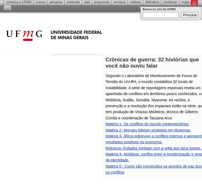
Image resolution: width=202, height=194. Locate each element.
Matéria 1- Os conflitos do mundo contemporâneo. (147, 124)
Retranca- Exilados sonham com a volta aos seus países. (153, 148)
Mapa (186, 2)
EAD (87, 2)
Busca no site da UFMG (159, 9)
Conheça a (19, 2)
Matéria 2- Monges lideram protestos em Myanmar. (148, 130)
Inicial (194, 2)
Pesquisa (56, 2)
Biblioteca (152, 2)
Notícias (135, 2)
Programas (101, 2)
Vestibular (170, 2)
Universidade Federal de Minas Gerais (85, 36)
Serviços (120, 2)
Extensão (73, 2)
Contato (7, 7)
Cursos (40, 2)
